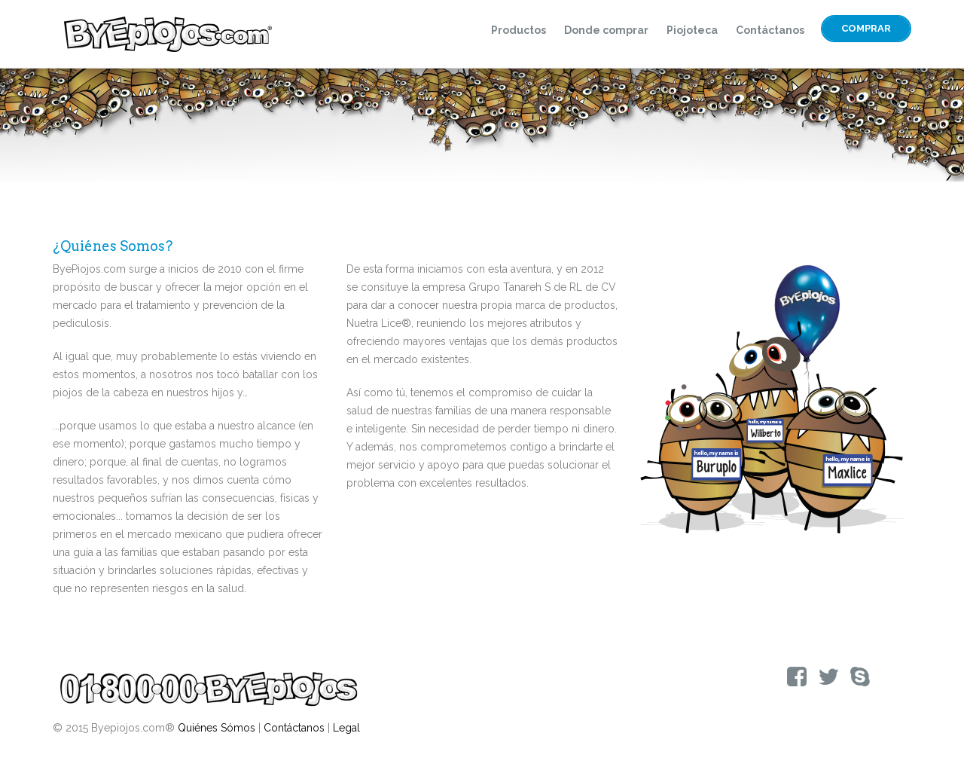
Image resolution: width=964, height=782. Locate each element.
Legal (346, 728)
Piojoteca (692, 30)
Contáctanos (770, 30)
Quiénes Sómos (216, 728)
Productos (518, 30)
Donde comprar (606, 30)
